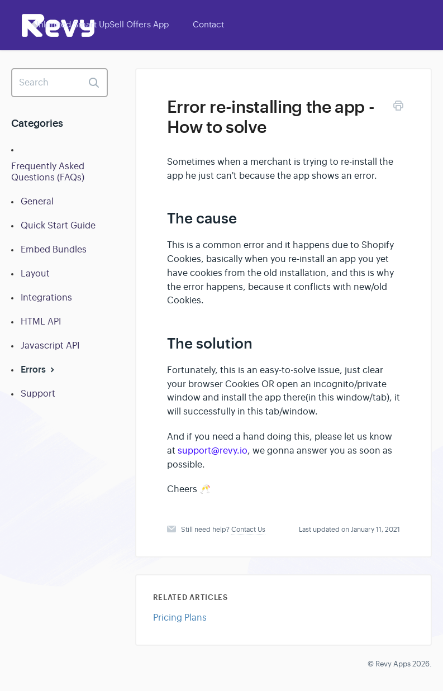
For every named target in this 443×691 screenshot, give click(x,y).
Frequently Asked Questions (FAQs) (47, 172)
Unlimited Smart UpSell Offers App (101, 24)
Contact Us (248, 529)
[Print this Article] (398, 107)
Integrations (46, 297)
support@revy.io (212, 450)
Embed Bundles (54, 249)
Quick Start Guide (58, 225)
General (37, 201)
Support (38, 393)
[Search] (59, 82)
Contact (208, 24)
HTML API (41, 321)
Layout (35, 273)
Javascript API (50, 345)
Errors (39, 369)
